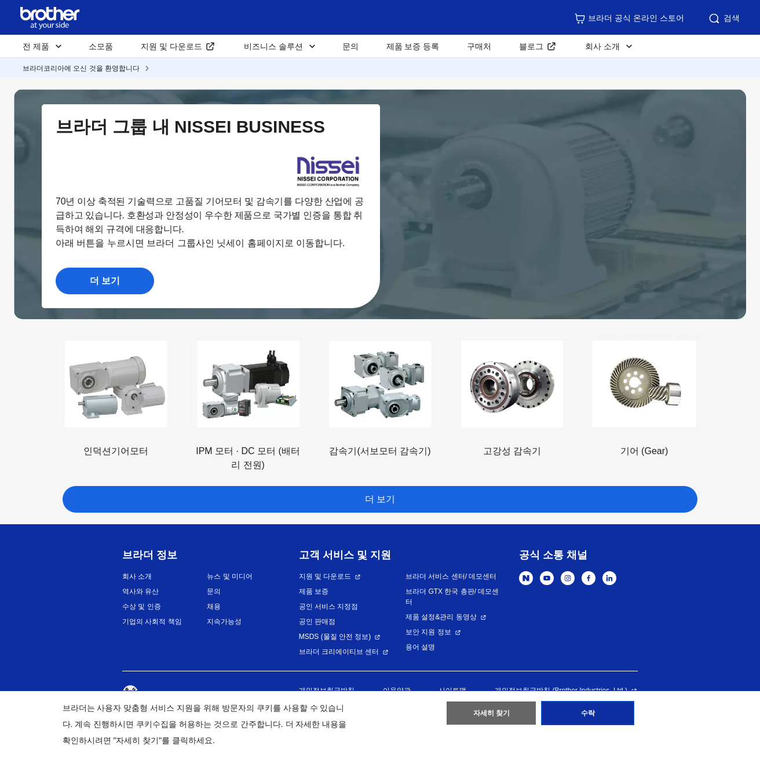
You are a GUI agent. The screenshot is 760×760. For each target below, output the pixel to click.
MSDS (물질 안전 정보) (335, 637)
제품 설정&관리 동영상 (441, 617)
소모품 (101, 46)
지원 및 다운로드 (171, 46)
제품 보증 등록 (413, 46)
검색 (723, 18)
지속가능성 (224, 622)
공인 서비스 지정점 (329, 606)
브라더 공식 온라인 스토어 (629, 18)
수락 (588, 715)
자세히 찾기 (491, 715)
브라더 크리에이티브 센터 (339, 652)
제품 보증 (313, 591)
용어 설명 (420, 647)
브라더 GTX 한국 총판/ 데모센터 (452, 596)
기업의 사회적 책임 (152, 622)
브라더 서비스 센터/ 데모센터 (450, 576)
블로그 (531, 46)
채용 (214, 606)
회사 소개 (137, 576)
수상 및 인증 (141, 606)
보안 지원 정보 (428, 632)
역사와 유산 (140, 591)
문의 (350, 46)
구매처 (479, 46)
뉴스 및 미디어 (230, 576)
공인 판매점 (317, 622)
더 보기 (105, 281)
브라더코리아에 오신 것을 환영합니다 (81, 68)
